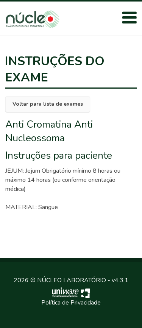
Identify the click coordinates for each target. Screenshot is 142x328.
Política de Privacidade (71, 302)
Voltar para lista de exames (47, 104)
